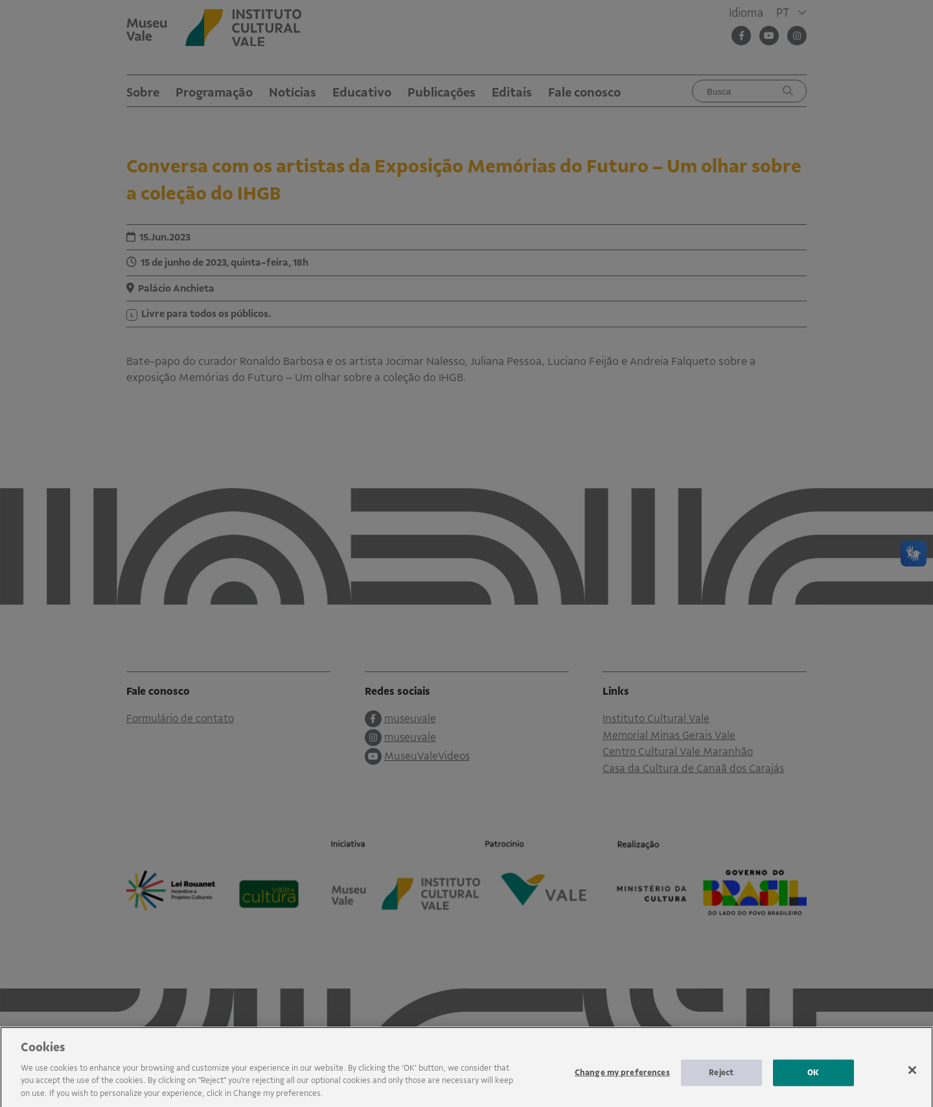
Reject (721, 1078)
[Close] (912, 1076)
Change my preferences (622, 1078)
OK (813, 1078)
